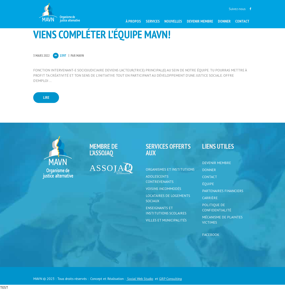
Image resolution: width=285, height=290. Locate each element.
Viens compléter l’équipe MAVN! (101, 34)
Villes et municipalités (166, 220)
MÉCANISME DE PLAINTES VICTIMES (222, 220)
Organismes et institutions (170, 169)
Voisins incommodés (163, 188)
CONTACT (209, 177)
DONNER (209, 170)
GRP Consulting (170, 278)
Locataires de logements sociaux (168, 198)
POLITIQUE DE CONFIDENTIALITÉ (216, 207)
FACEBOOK (210, 234)
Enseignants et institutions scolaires (166, 210)
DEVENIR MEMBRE (216, 163)
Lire (46, 97)
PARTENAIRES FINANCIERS (222, 191)
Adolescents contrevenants (160, 179)
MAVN (80, 55)
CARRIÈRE (210, 198)
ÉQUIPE (208, 184)
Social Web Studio (139, 278)
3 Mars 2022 (41, 55)
